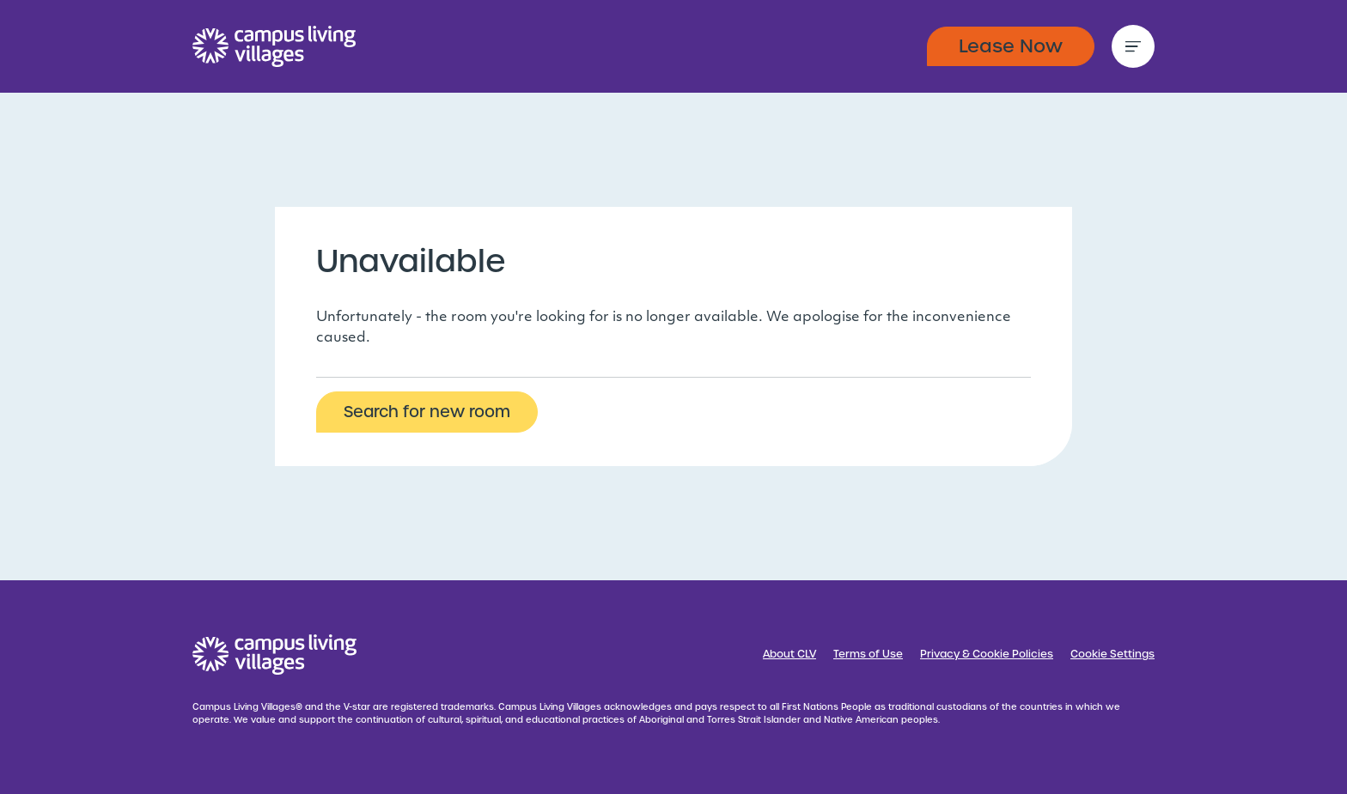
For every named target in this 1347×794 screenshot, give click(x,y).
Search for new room (427, 411)
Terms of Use (868, 654)
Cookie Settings (1112, 654)
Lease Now (1011, 46)
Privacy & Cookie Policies (986, 654)
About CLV (789, 654)
